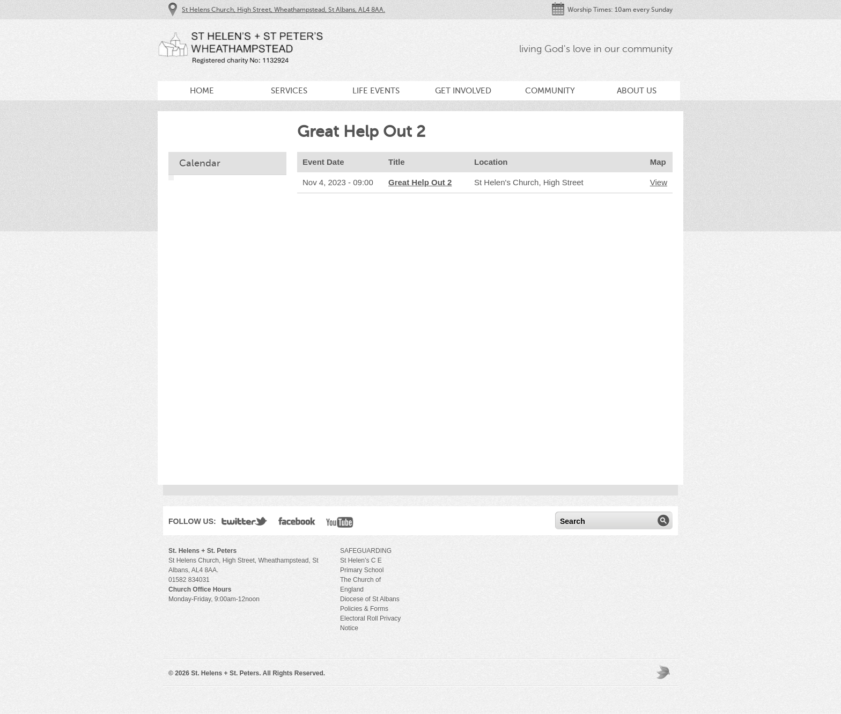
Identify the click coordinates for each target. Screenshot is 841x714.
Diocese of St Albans (370, 599)
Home (202, 91)
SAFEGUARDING (366, 551)
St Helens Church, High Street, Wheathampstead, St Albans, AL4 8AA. (283, 9)
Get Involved (463, 91)
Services (289, 91)
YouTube (339, 523)
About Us (636, 91)
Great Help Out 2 (420, 182)
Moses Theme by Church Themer (664, 672)
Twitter (245, 523)
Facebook (296, 523)
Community (550, 91)
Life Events (376, 91)
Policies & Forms (364, 609)
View (658, 182)
